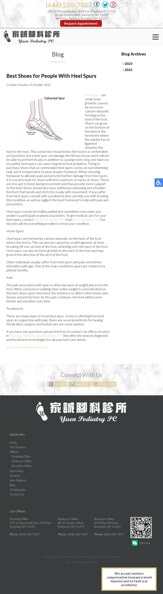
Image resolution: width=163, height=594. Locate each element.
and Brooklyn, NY (48, 335)
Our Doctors (18, 447)
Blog (12, 485)
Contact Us (17, 494)
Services (15, 475)
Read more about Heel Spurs (27, 347)
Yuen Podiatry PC (85, 219)
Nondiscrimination (87, 562)
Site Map (70, 562)
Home (13, 442)
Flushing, (15, 335)
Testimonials (18, 489)
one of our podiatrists (49, 219)
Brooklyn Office (22, 466)
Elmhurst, (29, 335)
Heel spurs (93, 95)
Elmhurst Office (22, 461)
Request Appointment (81, 23)
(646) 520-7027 (69, 5)
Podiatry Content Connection (105, 556)
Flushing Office (21, 456)
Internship (16, 471)
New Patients (18, 480)
